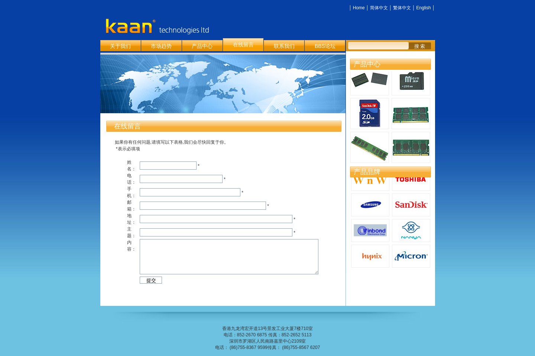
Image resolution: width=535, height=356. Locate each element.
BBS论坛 (325, 46)
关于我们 (120, 46)
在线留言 (243, 45)
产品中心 (202, 46)
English (423, 7)
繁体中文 (402, 7)
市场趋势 (161, 46)
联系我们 (284, 46)
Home (359, 7)
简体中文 (379, 7)
